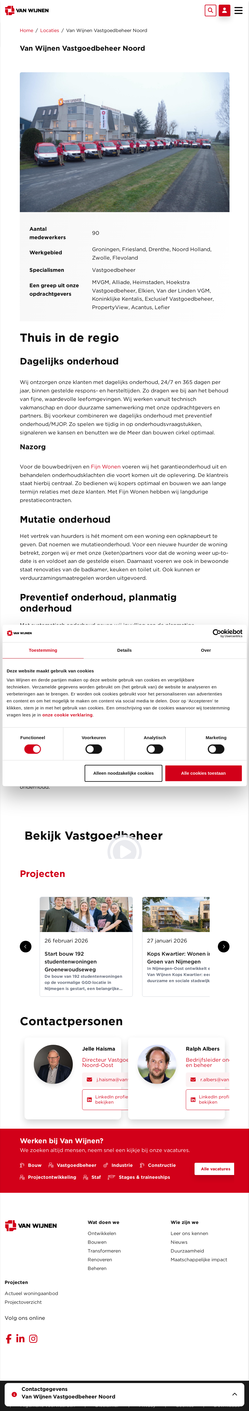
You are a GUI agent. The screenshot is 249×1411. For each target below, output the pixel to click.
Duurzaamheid (187, 1249)
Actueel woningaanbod (31, 1292)
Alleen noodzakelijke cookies (123, 773)
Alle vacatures (215, 1167)
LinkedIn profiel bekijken (109, 1099)
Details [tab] (124, 650)
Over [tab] (206, 650)
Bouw (31, 1164)
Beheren (97, 1267)
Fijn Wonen (106, 467)
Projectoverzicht (23, 1300)
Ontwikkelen (102, 1232)
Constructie (158, 1164)
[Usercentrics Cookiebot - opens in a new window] (216, 633)
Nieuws (179, 1240)
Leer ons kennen (189, 1232)
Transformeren (104, 1249)
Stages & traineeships (139, 1176)
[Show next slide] (223, 946)
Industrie (118, 1164)
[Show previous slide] (25, 946)
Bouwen (97, 1240)
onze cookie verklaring (67, 714)
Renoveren (100, 1258)
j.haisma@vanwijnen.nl (117, 1079)
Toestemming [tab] (43, 650)
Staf (92, 1176)
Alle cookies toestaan (203, 773)
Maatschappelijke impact (199, 1258)
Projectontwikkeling (48, 1176)
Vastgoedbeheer (72, 1164)
